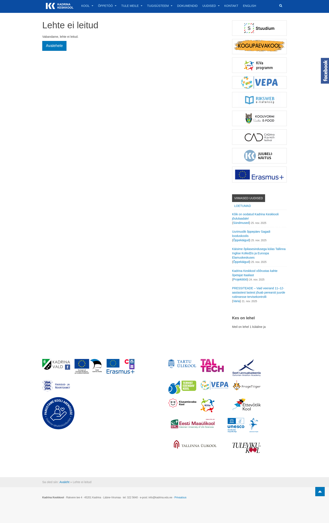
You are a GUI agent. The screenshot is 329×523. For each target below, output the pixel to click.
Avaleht (64, 482)
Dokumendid (187, 6)
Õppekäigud (241, 240)
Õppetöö (107, 6)
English (249, 6)
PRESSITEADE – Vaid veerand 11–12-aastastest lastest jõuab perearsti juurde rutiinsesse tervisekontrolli (258, 292)
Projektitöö (240, 279)
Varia (236, 301)
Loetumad (242, 206)
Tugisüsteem (159, 6)
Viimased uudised (248, 198)
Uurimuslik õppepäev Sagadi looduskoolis (251, 234)
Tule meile (131, 6)
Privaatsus (180, 497)
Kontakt (231, 6)
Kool (87, 6)
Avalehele (54, 46)
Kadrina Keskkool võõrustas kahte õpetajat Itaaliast (255, 273)
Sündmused (241, 223)
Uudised (211, 6)
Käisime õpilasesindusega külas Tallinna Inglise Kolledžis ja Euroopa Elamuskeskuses (259, 253)
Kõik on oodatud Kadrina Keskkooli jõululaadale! (255, 216)
